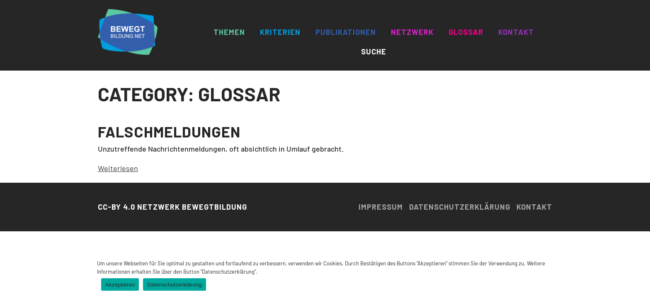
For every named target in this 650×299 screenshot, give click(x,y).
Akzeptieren (120, 285)
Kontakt (516, 32)
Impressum (381, 206)
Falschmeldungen (169, 131)
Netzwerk (412, 32)
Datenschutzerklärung (459, 206)
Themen (229, 32)
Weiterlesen (118, 168)
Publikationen (345, 32)
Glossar (466, 32)
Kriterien (280, 32)
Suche (373, 51)
